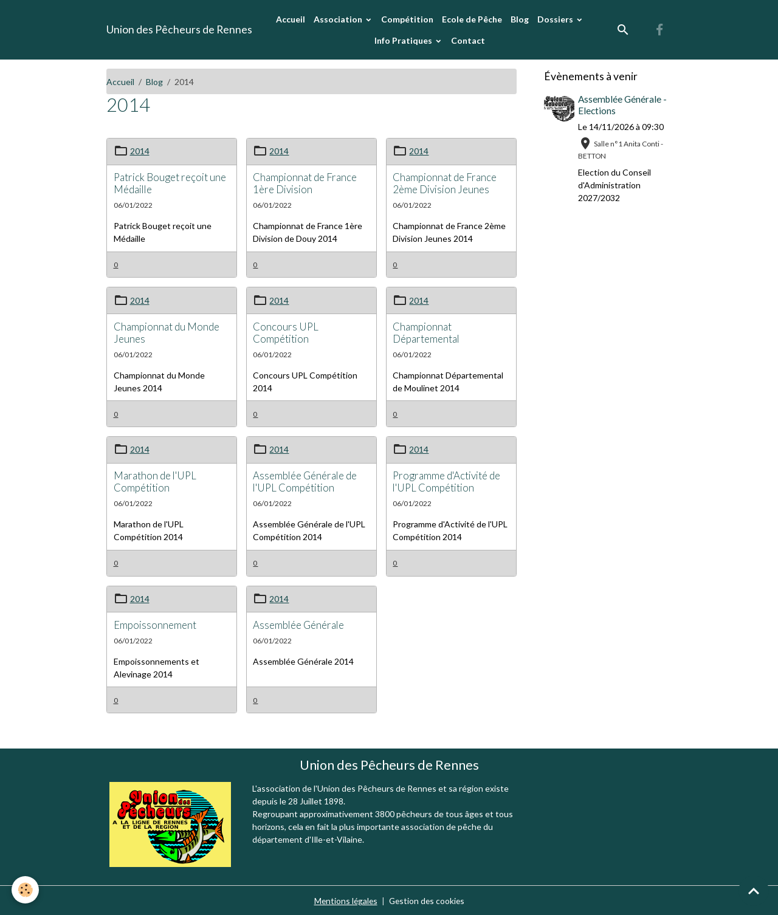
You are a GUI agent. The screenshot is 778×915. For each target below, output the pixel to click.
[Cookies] (26, 889)
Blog (520, 19)
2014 (140, 151)
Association (339, 19)
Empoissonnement (155, 623)
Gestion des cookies (427, 899)
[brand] (179, 30)
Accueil (290, 19)
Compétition (407, 19)
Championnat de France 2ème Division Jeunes (445, 182)
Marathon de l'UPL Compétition (155, 480)
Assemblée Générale (298, 623)
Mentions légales (344, 899)
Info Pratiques (404, 40)
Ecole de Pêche (472, 19)
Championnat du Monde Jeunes (166, 332)
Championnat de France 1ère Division (305, 182)
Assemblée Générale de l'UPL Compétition (305, 480)
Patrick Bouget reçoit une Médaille (170, 182)
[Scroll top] (753, 891)
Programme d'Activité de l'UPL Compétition (446, 480)
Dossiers (556, 19)
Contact (468, 40)
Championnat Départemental (426, 332)
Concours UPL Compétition (285, 332)
